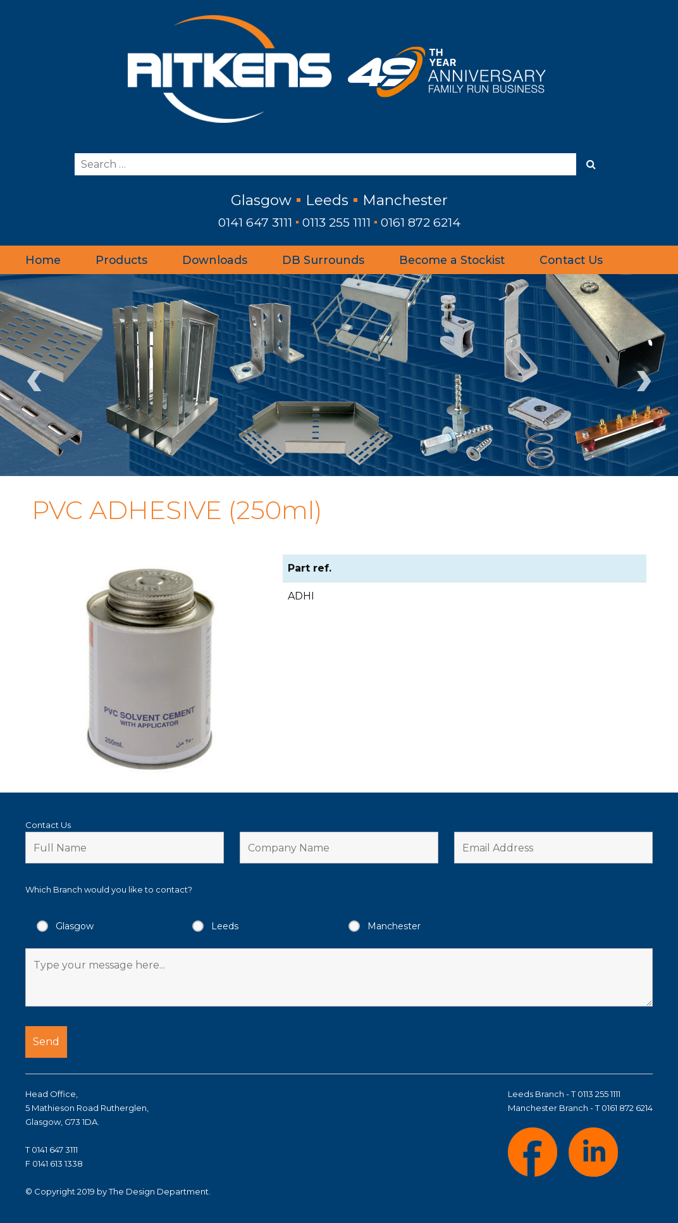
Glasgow (75, 926)
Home (43, 260)
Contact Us (571, 260)
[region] (339, 375)
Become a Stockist (452, 260)
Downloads (214, 260)
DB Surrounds (323, 260)
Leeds (224, 926)
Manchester (394, 926)
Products (121, 260)
